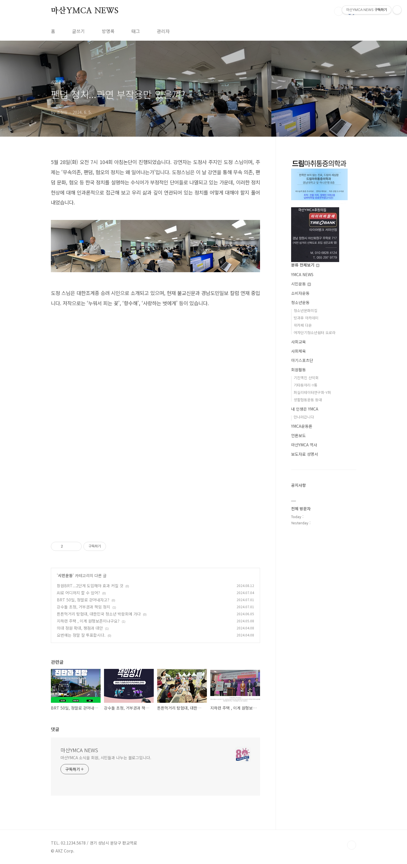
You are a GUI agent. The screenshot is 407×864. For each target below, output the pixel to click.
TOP (351, 845)
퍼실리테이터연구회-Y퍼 (312, 392)
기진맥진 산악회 (306, 377)
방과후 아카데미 (306, 317)
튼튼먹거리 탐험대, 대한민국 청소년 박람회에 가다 (99, 614)
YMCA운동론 (301, 426)
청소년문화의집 (305, 310)
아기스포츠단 (302, 360)
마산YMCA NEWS (84, 11)
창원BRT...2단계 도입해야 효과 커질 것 (90, 585)
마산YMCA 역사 (304, 445)
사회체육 (298, 351)
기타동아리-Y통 (305, 385)
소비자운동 (300, 293)
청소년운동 (300, 302)
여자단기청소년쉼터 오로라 (314, 332)
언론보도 (298, 435)
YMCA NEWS (302, 274)
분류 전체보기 (305, 265)
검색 (338, 11)
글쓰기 (78, 31)
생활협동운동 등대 (308, 399)
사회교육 (298, 341)
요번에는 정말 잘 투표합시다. (81, 635)
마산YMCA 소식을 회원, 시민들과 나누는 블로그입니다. (105, 757)
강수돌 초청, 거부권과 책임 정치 (83, 607)
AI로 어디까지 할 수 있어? (78, 592)
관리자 (163, 31)
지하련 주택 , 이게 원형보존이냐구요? (88, 621)
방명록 (108, 31)
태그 (135, 31)
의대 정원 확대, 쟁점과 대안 (80, 628)
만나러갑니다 (304, 417)
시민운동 (65, 575)
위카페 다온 (303, 325)
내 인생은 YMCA (304, 409)
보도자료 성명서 (304, 454)
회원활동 (298, 369)
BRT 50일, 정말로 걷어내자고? (83, 600)
